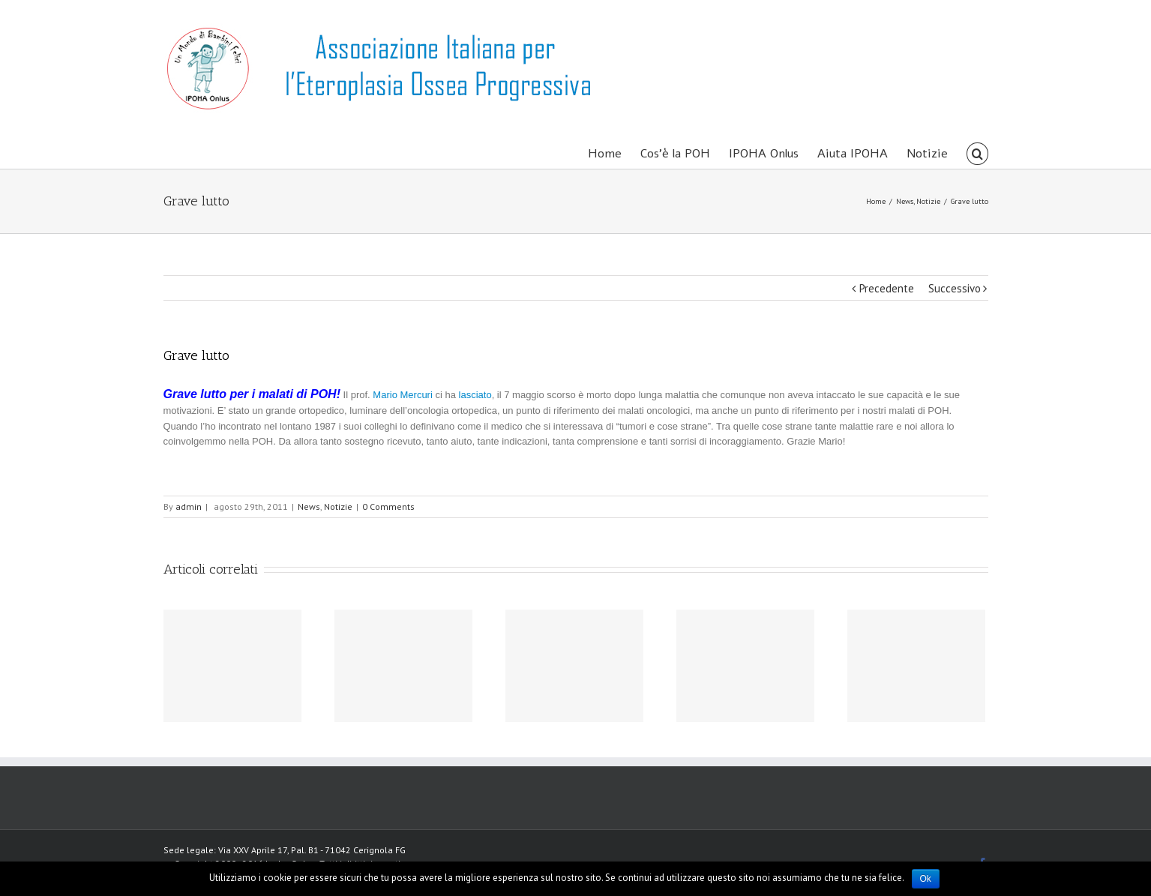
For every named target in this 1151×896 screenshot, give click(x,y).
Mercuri (418, 394)
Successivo (954, 288)
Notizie (338, 506)
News (309, 506)
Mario (385, 394)
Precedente (886, 288)
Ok (925, 879)
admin (188, 506)
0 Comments (388, 506)
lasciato (474, 394)
